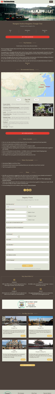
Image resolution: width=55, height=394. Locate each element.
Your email (8, 239)
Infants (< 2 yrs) (31, 219)
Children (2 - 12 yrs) (32, 216)
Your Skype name (10, 249)
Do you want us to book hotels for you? (14, 222)
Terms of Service (32, 185)
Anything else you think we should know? (14, 227)
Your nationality (9, 244)
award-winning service (35, 293)
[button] (34, 109)
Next (36, 99)
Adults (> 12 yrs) (31, 212)
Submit (27, 265)
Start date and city (10, 204)
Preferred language (10, 260)
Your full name (9, 234)
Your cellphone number (11, 255)
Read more (27, 64)
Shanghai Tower (7, 117)
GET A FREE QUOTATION (27, 37)
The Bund (5, 122)
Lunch (4, 112)
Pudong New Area (7, 114)
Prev (18, 99)
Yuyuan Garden (6, 104)
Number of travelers (10, 209)
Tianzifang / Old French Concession (11, 107)
